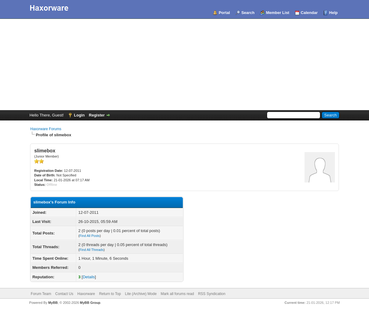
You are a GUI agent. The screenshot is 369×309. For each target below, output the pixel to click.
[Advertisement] (184, 64)
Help (333, 12)
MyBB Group (90, 302)
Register (97, 115)
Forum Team (41, 294)
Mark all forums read (177, 294)
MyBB (52, 302)
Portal (224, 12)
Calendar (309, 12)
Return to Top (110, 294)
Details (89, 277)
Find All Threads (91, 250)
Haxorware (86, 294)
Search (247, 12)
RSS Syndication (211, 294)
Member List (277, 12)
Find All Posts (89, 236)
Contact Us (64, 294)
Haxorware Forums (45, 129)
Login (79, 115)
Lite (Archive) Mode (141, 294)
